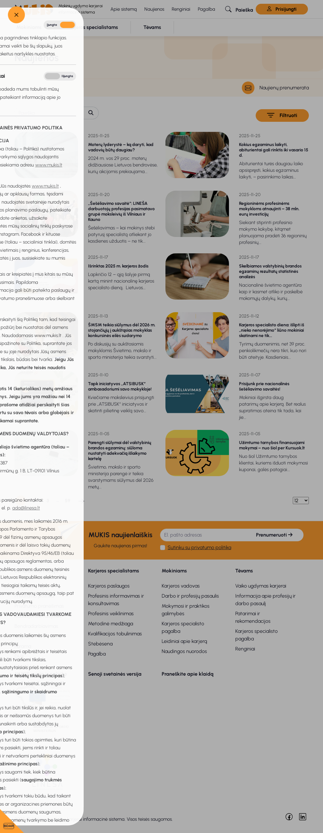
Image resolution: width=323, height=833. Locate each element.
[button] (239, 9)
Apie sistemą (123, 9)
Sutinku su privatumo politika (199, 547)
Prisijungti (282, 9)
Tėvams (244, 571)
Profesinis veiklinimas (111, 613)
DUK (19, 656)
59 (67, 501)
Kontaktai (25, 666)
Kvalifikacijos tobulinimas (115, 634)
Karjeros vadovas (181, 586)
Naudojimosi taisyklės (38, 616)
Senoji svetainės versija (115, 674)
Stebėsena (100, 644)
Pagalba (206, 9)
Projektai (24, 636)
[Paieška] (49, 113)
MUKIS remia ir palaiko (40, 674)
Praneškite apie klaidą (188, 674)
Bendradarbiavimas (36, 626)
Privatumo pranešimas (39, 606)
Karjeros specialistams (113, 571)
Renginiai (181, 9)
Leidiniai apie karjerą (184, 641)
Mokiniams (174, 571)
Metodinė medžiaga (110, 624)
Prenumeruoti (274, 535)
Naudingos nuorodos (184, 651)
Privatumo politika (34, 596)
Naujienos (154, 9)
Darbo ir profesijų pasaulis (190, 596)
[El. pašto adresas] (202, 535)
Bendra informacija (36, 571)
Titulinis (26, 43)
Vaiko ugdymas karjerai (260, 586)
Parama (22, 646)
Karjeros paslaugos (109, 586)
